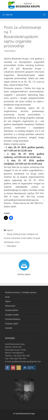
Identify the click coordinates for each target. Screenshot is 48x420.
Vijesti (10, 230)
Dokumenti (10, 305)
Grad (7, 297)
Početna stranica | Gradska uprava (20, 292)
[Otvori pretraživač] (44, 15)
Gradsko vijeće (11, 323)
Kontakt (8, 328)
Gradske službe (12, 314)
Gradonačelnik (11, 310)
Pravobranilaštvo (12, 319)
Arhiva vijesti (24, 274)
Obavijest (11, 245)
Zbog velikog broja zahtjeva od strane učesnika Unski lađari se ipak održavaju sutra (22, 238)
